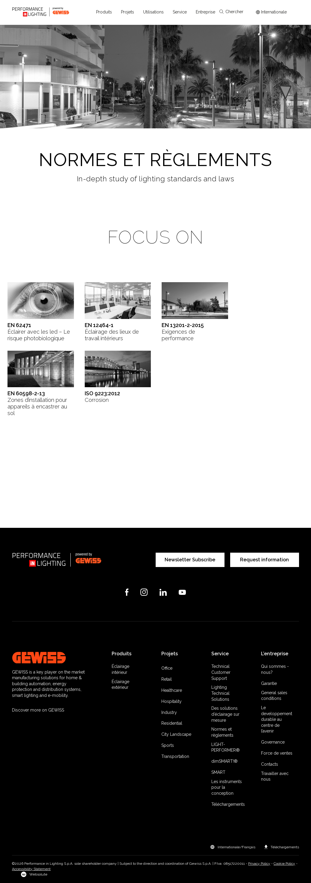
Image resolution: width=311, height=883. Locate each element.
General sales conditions (274, 695)
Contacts (269, 764)
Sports (167, 745)
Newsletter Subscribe (190, 560)
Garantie (269, 683)
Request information (264, 560)
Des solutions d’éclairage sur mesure (225, 714)
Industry (169, 712)
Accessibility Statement (31, 869)
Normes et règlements (222, 732)
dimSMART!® (224, 761)
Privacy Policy (259, 863)
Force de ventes (276, 753)
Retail (166, 679)
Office (166, 668)
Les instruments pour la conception (226, 787)
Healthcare (171, 690)
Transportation (175, 756)
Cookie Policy (284, 863)
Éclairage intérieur (120, 669)
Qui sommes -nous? (275, 669)
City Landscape (176, 734)
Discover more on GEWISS (38, 710)
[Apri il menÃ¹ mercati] (271, 12)
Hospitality (171, 701)
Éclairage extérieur (120, 684)
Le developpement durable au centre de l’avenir (276, 719)
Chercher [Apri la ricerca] (231, 11)
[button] (104, 12)
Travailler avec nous (275, 776)
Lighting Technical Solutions (220, 693)
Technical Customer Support (220, 672)
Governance (273, 742)
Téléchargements (228, 804)
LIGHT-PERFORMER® (225, 747)
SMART (218, 772)
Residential (171, 723)
